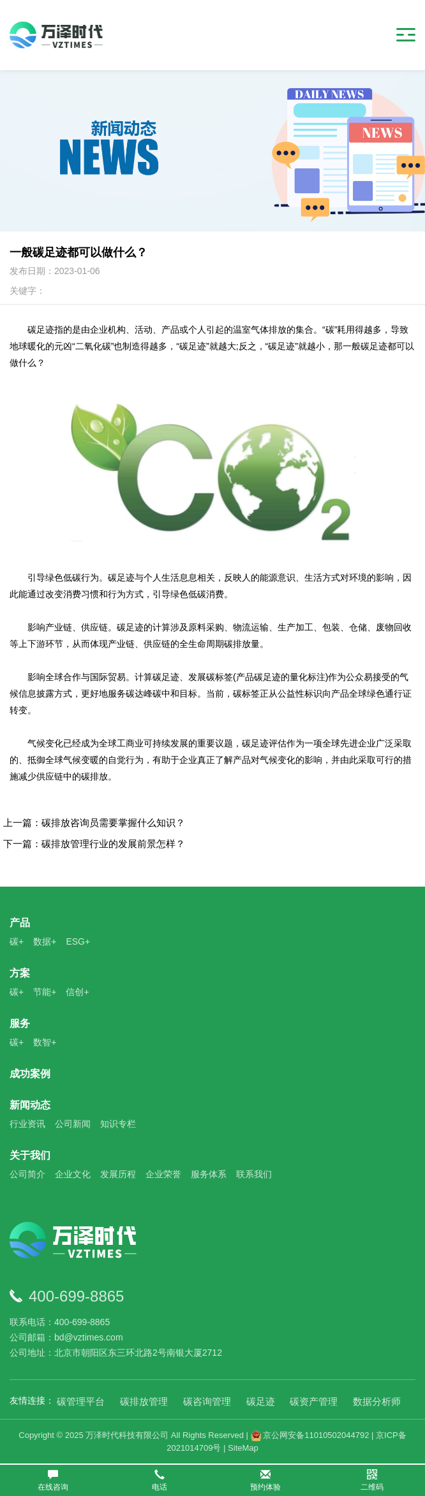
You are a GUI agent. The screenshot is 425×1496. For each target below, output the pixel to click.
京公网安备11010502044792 (310, 1435)
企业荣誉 (163, 1174)
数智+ (44, 1042)
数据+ (44, 941)
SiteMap (243, 1448)
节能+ (44, 992)
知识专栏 (118, 1124)
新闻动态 (30, 1105)
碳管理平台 (81, 1401)
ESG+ (78, 941)
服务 (20, 1023)
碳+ (17, 941)
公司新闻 (73, 1124)
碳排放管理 (144, 1401)
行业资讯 (27, 1124)
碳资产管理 (314, 1401)
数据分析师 (377, 1401)
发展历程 (118, 1174)
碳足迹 (260, 1401)
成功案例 (30, 1073)
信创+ (77, 992)
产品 (20, 922)
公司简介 (27, 1174)
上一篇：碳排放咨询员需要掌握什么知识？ (94, 822)
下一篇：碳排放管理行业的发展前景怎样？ (94, 843)
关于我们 (30, 1155)
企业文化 (73, 1174)
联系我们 (254, 1174)
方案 (20, 973)
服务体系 (209, 1174)
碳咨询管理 (207, 1401)
